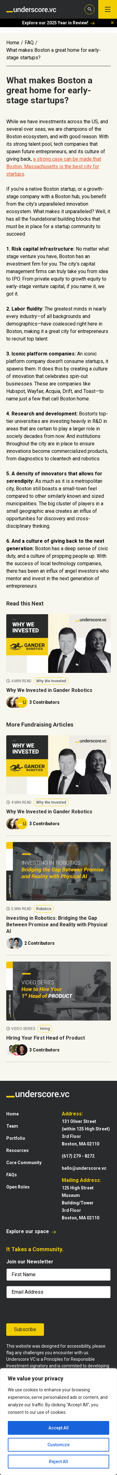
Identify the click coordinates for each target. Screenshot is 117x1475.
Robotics (43, 909)
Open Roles (18, 1186)
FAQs (11, 1174)
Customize (58, 1444)
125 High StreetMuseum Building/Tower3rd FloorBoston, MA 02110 (80, 1202)
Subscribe (25, 1329)
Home (12, 43)
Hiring (45, 1029)
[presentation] (34, 1310)
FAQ (29, 43)
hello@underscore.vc (84, 1168)
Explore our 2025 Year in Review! (58, 22)
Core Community (23, 1162)
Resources (17, 1150)
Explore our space (31, 1231)
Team (12, 1126)
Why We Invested (51, 681)
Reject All (58, 1461)
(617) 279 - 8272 (78, 1156)
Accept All (58, 1427)
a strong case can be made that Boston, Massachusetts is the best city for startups (53, 166)
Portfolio (15, 1138)
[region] (58, 1421)
